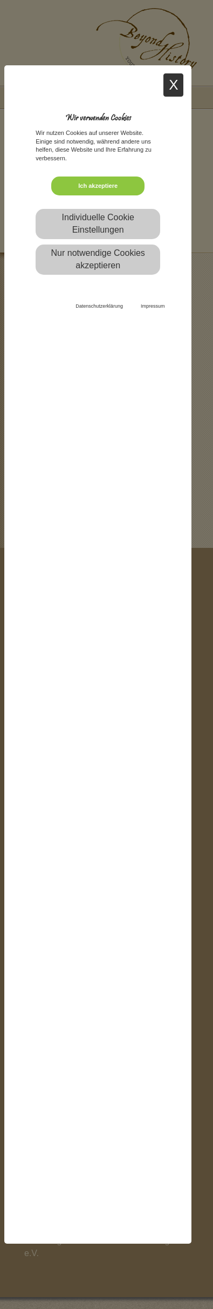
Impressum (153, 306)
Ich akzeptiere (98, 185)
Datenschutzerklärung (99, 306)
